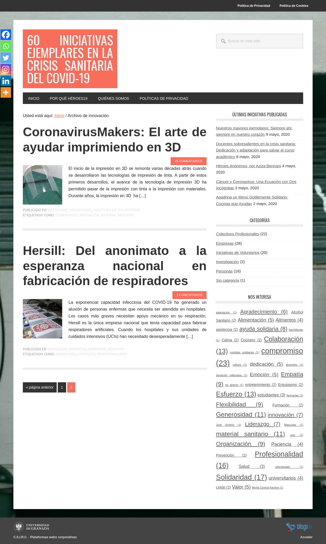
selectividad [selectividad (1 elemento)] (289, 466)
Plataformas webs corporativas (53, 537)
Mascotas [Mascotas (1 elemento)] (293, 424)
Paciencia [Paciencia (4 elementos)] (287, 444)
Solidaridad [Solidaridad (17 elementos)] (241, 477)
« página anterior (40, 388)
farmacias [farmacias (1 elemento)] (295, 395)
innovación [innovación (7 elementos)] (285, 415)
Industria (116, 349)
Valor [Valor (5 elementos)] (241, 487)
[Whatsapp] (6, 46)
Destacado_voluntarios (70, 210)
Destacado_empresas (67, 349)
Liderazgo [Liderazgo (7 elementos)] (262, 424)
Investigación (227, 261)
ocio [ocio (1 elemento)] (296, 435)
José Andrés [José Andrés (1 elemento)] (228, 424)
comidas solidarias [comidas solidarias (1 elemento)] (244, 352)
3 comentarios (189, 295)
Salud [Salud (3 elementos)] (252, 466)
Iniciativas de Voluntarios (116, 210)
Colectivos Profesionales (237, 234)
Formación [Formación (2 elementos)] (287, 405)
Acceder (306, 537)
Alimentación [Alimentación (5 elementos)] (256, 320)
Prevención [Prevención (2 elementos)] (231, 455)
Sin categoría (227, 280)
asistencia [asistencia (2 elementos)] (227, 330)
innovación (89, 215)
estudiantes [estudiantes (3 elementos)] (271, 395)
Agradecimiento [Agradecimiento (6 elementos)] (263, 312)
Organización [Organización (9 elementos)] (240, 443)
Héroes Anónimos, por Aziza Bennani (248, 166)
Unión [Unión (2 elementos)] (223, 487)
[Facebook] (6, 34)
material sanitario (117, 215)
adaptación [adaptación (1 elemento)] (226, 312)
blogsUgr (299, 527)
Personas (224, 271)
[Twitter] (6, 58)
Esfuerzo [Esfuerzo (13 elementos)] (236, 394)
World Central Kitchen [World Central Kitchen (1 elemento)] (267, 487)
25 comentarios (188, 161)
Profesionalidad (112, 354)
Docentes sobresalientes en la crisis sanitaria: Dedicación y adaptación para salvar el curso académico (256, 150)
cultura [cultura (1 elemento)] (240, 364)
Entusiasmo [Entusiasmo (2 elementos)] (290, 385)
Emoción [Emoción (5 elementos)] (264, 374)
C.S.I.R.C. (20, 537)
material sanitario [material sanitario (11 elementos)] (250, 433)
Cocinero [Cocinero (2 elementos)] (251, 340)
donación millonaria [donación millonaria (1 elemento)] (231, 375)
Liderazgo (86, 354)
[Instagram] (6, 69)
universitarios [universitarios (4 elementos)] (286, 478)
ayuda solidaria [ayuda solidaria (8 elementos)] (263, 329)
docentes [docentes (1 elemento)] (294, 364)
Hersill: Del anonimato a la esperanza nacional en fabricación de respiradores (115, 266)
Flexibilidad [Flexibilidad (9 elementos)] (239, 404)
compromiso (66, 215)
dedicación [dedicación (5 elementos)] (266, 364)
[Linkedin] (6, 81)
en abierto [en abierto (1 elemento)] (234, 384)
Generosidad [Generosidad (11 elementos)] (241, 414)
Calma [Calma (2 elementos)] (230, 340)
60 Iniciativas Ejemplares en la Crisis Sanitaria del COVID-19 (70, 58)
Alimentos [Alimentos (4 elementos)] (289, 320)
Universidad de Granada (32, 527)
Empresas (97, 349)
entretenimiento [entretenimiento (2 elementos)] (260, 385)
